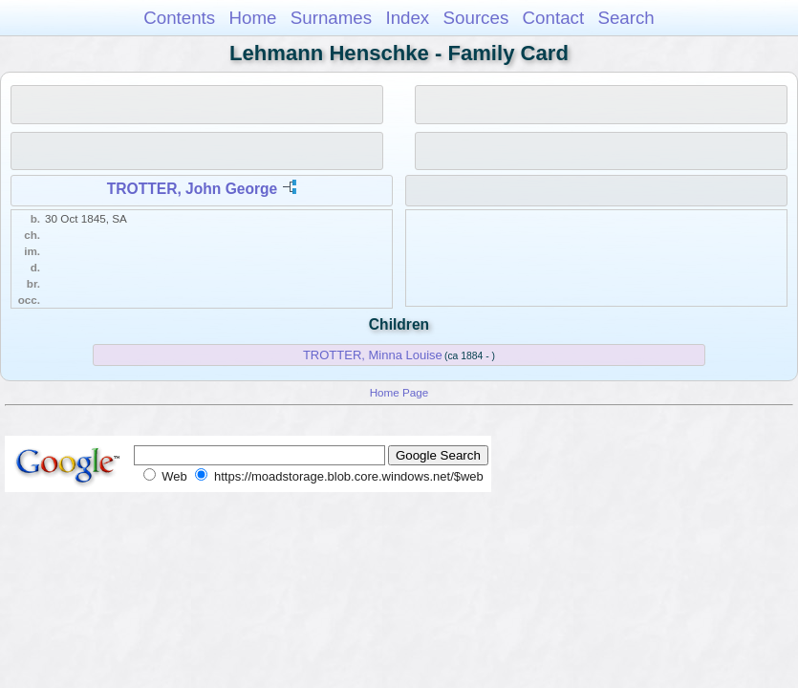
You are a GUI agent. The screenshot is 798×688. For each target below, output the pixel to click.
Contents (179, 18)
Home (252, 18)
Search (625, 18)
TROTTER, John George (192, 189)
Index (407, 18)
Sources (476, 18)
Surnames (331, 18)
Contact (554, 18)
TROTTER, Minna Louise (372, 355)
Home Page (399, 392)
